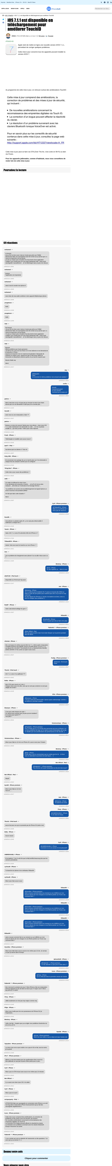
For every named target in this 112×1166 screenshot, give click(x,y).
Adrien (14, 36)
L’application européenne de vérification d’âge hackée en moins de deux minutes (92, 73)
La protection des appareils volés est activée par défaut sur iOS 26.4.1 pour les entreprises (100, 315)
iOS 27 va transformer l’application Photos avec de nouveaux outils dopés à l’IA (101, 154)
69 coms (41, 36)
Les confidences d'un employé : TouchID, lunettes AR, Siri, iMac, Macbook (56, 196)
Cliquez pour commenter (36, 1124)
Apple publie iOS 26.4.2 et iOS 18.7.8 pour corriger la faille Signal (100, 186)
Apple (22, 8)
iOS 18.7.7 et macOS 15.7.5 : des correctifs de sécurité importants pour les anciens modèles (101, 333)
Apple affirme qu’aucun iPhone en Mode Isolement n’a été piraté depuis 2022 (101, 430)
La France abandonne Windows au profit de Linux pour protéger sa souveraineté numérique (92, 58)
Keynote (3, 2)
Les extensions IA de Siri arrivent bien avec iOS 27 (101, 416)
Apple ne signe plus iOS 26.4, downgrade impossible (101, 286)
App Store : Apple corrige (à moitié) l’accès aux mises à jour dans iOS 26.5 (101, 259)
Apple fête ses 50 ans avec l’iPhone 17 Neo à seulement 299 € (92, 35)
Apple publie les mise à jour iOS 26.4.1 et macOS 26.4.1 (99, 300)
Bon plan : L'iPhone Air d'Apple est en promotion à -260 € (92, 43)
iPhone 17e (18, 2)
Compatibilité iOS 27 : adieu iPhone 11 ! (101, 214)
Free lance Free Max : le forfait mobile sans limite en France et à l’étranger (92, 100)
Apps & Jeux (5, 8)
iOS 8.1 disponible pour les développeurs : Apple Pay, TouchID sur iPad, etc (54, 177)
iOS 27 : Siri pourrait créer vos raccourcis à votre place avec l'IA (101, 365)
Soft (56, 9)
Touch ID (9, 41)
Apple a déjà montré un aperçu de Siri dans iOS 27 (101, 245)
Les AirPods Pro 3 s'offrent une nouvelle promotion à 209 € (91, 66)
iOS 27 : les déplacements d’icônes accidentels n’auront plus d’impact (98, 230)
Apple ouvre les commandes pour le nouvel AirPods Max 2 (92, 108)
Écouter (50, 36)
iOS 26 (24, 2)
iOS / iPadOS (9, 15)
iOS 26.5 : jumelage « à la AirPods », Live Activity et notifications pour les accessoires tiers (101, 381)
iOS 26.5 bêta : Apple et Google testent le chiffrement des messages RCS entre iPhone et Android (101, 400)
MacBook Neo (10, 2)
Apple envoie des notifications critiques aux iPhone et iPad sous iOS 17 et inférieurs (101, 447)
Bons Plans (14, 8)
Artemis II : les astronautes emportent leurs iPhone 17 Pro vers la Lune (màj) (91, 91)
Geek (27, 8)
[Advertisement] (36, 73)
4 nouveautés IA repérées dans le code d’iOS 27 (100, 273)
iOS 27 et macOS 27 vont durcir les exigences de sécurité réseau (100, 201)
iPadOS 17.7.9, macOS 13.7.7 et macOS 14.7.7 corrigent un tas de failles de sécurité (56, 186)
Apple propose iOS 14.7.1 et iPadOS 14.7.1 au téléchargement (21, 177)
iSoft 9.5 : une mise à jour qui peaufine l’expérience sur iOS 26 (92, 50)
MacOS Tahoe (31, 2)
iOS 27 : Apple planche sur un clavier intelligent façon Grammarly (100, 350)
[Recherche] (102, 8)
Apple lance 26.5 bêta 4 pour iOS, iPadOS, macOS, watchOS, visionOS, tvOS (92, 82)
